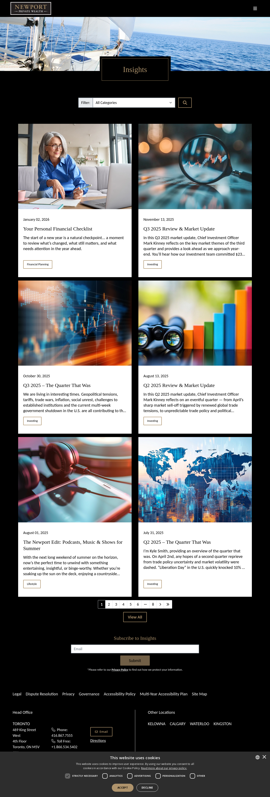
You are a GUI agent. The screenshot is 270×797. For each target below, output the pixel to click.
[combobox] (257, 757)
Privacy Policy (120, 670)
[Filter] (134, 103)
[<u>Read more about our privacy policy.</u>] (164, 768)
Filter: (85, 102)
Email (101, 732)
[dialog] (135, 774)
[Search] (185, 103)
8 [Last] (153, 604)
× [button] (264, 757)
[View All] (135, 617)
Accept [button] (122, 787)
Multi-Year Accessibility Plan (164, 693)
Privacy (68, 693)
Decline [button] (147, 787)
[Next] (160, 604)
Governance (89, 693)
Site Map (199, 693)
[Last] (168, 604)
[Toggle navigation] (255, 8)
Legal (17, 693)
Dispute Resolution (42, 693)
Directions (98, 740)
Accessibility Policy (119, 693)
